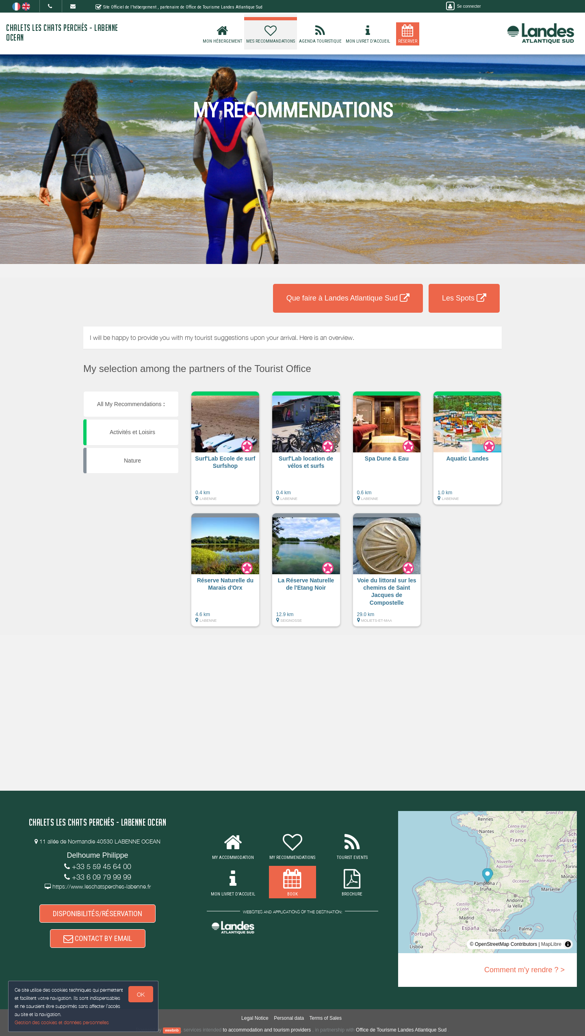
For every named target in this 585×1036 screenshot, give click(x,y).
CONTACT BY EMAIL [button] (97, 938)
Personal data (289, 1018)
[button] (225, 452)
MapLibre (551, 944)
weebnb (172, 1030)
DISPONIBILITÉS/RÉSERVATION (97, 913)
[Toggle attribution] (568, 944)
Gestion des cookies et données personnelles (62, 1022)
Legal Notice (255, 1018)
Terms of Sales (326, 1018)
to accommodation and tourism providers (267, 1030)
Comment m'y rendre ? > (524, 970)
